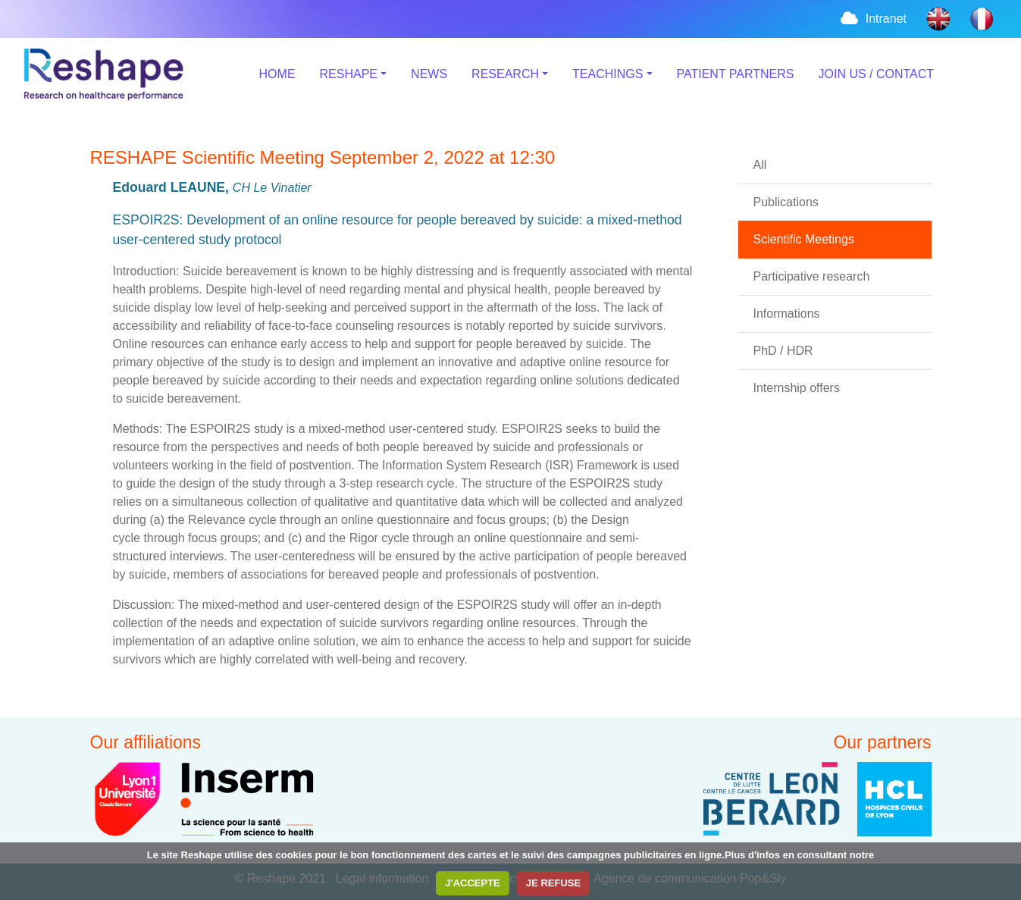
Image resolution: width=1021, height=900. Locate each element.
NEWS (429, 73)
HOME (277, 73)
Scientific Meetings (803, 239)
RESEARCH (505, 73)
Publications (786, 202)
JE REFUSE (553, 883)
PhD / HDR (783, 350)
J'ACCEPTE (472, 883)
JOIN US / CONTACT (877, 73)
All (760, 164)
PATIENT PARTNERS (735, 73)
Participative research (811, 276)
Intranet (872, 18)
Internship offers (796, 387)
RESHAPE (348, 73)
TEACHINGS (607, 73)
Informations (786, 313)
